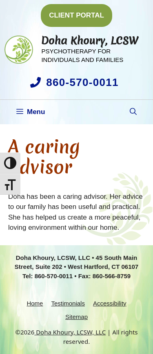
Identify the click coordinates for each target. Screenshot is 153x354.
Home (35, 303)
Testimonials (68, 303)
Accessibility (109, 303)
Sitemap (76, 316)
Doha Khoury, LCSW (90, 41)
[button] (133, 112)
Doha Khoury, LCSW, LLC (70, 332)
